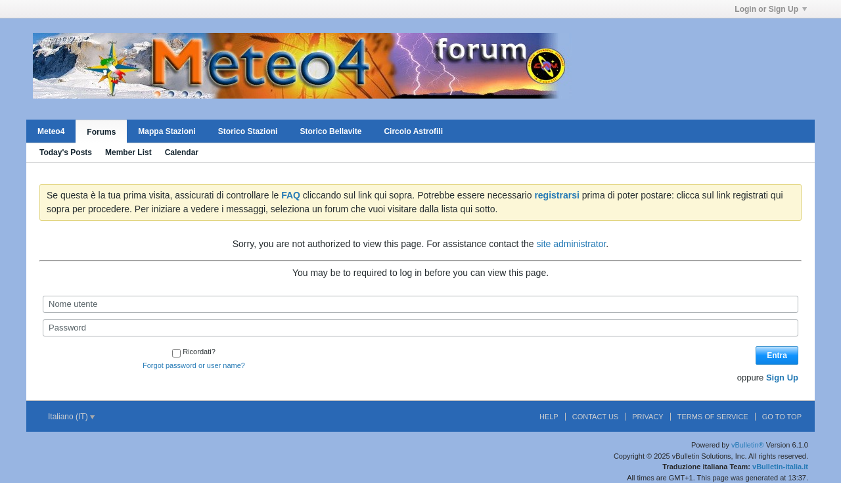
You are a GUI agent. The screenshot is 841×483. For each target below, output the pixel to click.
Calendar (181, 152)
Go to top (782, 417)
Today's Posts (65, 152)
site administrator (571, 244)
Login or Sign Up (771, 9)
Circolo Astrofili (413, 131)
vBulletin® (747, 445)
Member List (128, 152)
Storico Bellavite (330, 131)
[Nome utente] (420, 304)
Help (548, 417)
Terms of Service (712, 417)
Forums (101, 132)
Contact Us (595, 417)
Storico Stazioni (248, 131)
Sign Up (782, 377)
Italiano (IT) (71, 416)
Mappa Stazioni (166, 131)
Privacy (647, 417)
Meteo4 (50, 131)
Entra (777, 355)
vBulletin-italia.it (780, 467)
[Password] (420, 327)
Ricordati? (194, 352)
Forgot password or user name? (194, 365)
